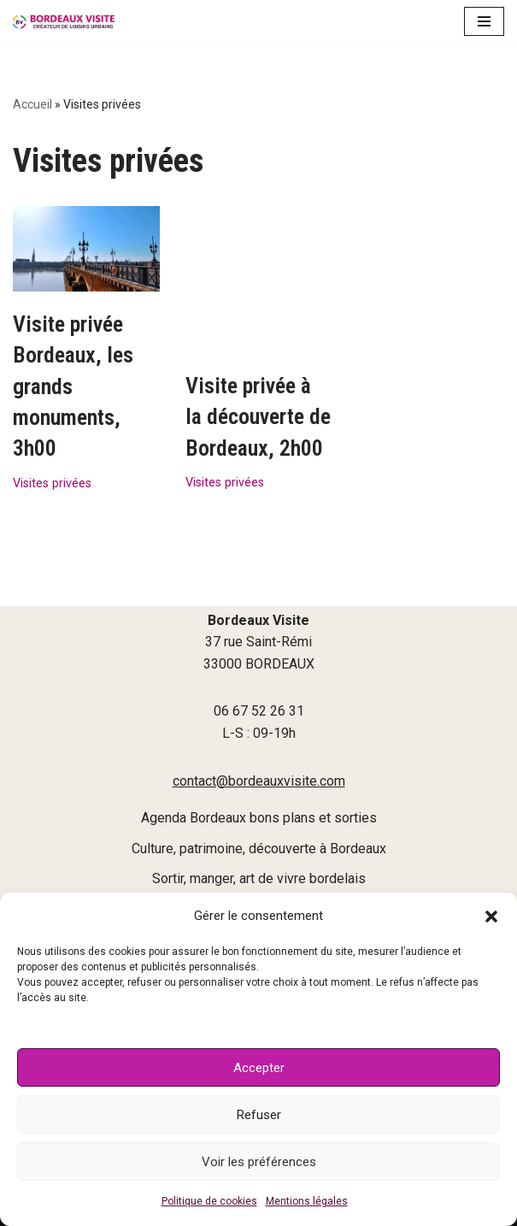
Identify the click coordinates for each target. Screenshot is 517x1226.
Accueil (32, 104)
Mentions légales (307, 1201)
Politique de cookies (209, 1201)
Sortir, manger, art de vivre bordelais (259, 878)
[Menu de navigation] (484, 21)
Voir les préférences (259, 1162)
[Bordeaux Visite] (64, 21)
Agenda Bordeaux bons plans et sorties (259, 818)
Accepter (259, 1068)
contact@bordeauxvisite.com (259, 781)
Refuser (259, 1115)
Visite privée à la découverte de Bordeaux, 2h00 (258, 355)
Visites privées (52, 483)
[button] (491, 916)
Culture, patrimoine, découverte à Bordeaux (259, 848)
